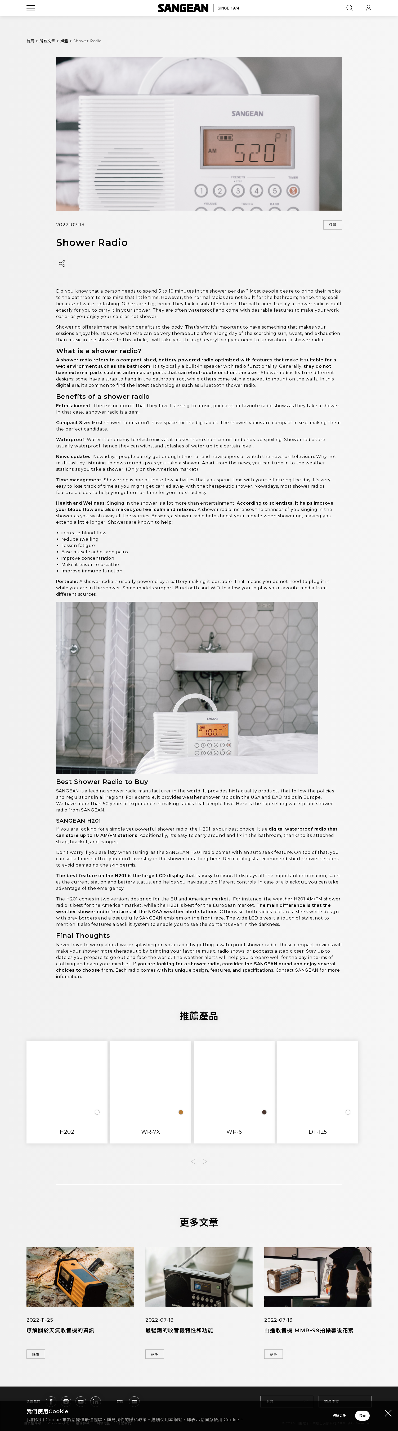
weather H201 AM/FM (297, 900)
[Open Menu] (31, 20)
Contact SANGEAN (297, 971)
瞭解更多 (265, 1412)
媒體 (329, 225)
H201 (172, 906)
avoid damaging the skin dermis (98, 866)
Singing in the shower (132, 504)
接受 (341, 1412)
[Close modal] (388, 1406)
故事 (158, 1356)
